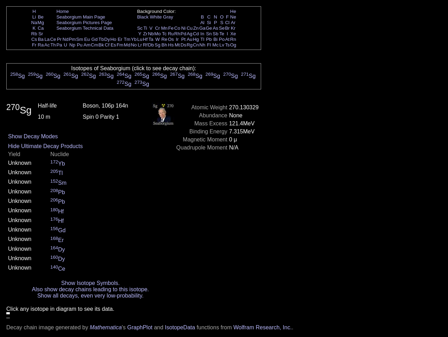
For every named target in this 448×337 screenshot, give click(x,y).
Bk (101, 44)
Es (113, 44)
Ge (209, 28)
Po (222, 39)
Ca (41, 28)
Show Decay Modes (33, 136)
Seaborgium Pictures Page (84, 22)
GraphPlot (139, 327)
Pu (79, 44)
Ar (233, 22)
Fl (209, 44)
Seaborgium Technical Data (84, 28)
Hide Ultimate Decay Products (45, 146)
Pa (59, 44)
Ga (202, 28)
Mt (177, 44)
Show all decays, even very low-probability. (90, 296)
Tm (127, 39)
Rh (177, 33)
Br (227, 28)
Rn (233, 39)
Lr (140, 44)
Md (127, 44)
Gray (168, 17)
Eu (87, 39)
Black (143, 17)
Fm (120, 44)
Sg (157, 44)
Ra (41, 44)
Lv (221, 44)
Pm (72, 39)
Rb (34, 33)
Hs (171, 44)
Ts (227, 44)
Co (177, 28)
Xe (233, 33)
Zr (145, 33)
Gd (94, 39)
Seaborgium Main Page (80, 17)
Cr (157, 28)
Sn (209, 33)
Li (34, 17)
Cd (196, 33)
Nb (151, 33)
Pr (59, 39)
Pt (183, 39)
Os (171, 39)
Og (233, 44)
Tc (164, 33)
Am (87, 44)
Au (189, 39)
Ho (113, 39)
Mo (157, 33)
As (215, 28)
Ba (40, 39)
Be (40, 17)
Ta (150, 39)
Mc (215, 44)
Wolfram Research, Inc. (262, 327)
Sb (215, 33)
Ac (47, 44)
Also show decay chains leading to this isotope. (90, 289)
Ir (177, 39)
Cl (227, 22)
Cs (34, 39)
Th (53, 44)
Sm (79, 39)
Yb (133, 39)
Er (120, 39)
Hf (145, 39)
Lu (139, 39)
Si (209, 22)
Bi (216, 39)
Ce (53, 39)
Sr (40, 33)
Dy (107, 39)
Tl (202, 39)
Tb (101, 39)
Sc (140, 28)
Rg (189, 44)
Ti (145, 28)
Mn (164, 28)
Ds (183, 44)
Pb (209, 39)
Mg (40, 22)
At (227, 39)
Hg (196, 39)
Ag (189, 33)
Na (34, 22)
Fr (34, 44)
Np (72, 44)
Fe (171, 28)
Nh (202, 44)
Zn (196, 28)
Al (202, 22)
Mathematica (106, 327)
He (233, 11)
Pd (183, 33)
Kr (233, 28)
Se (222, 28)
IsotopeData (180, 327)
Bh (164, 44)
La (47, 39)
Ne (233, 17)
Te (221, 33)
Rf (145, 44)
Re (164, 39)
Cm (94, 44)
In (202, 33)
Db (151, 44)
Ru (171, 33)
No (134, 44)
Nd (66, 39)
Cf (107, 44)
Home (62, 11)
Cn (196, 44)
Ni (183, 28)
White (156, 17)
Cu (189, 28)
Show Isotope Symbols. (90, 283)
